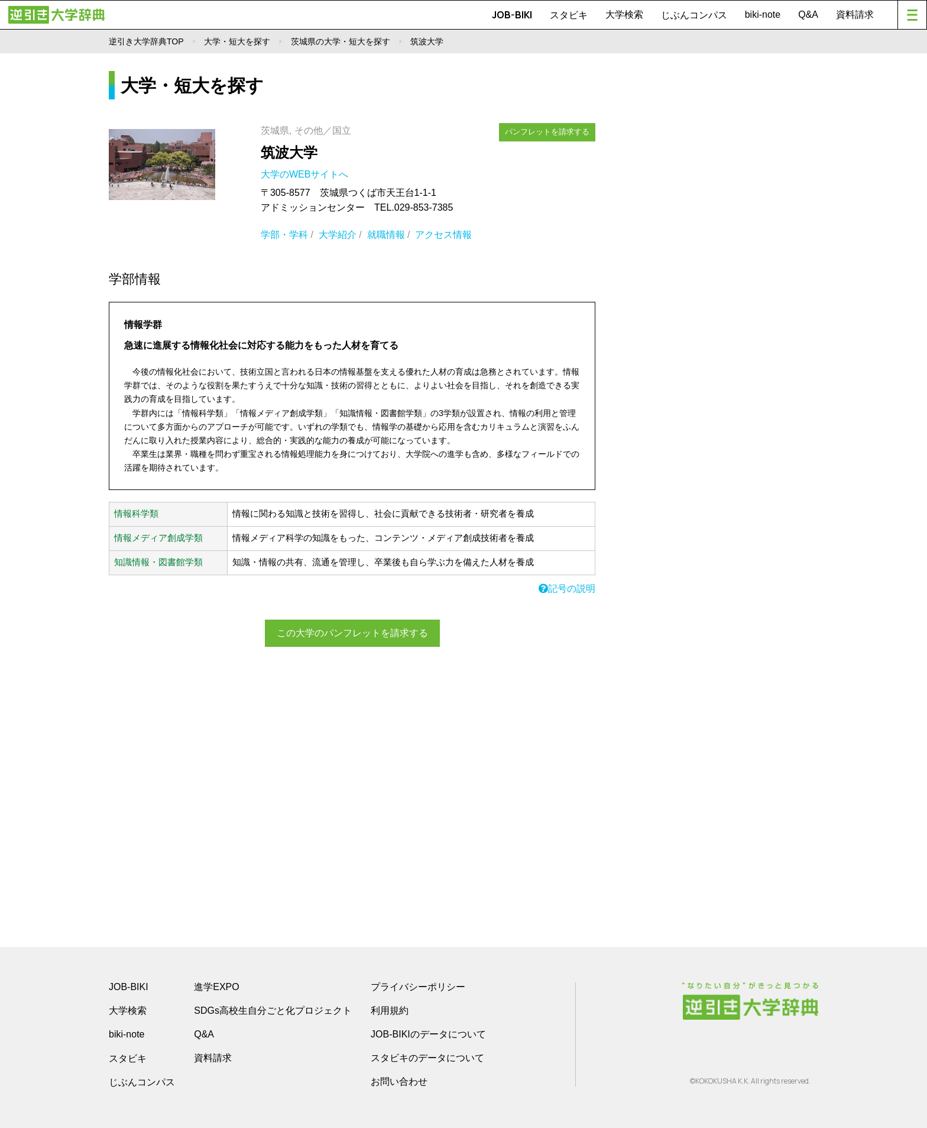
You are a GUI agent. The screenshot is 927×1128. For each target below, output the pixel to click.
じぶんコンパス (694, 14)
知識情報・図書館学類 (158, 562)
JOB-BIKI (512, 14)
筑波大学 (289, 152)
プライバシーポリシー (418, 987)
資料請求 (855, 14)
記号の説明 (567, 589)
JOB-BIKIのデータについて (428, 1034)
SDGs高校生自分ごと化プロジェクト (273, 1010)
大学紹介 (337, 235)
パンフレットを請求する (547, 131)
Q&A (808, 14)
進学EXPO (216, 987)
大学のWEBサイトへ (306, 174)
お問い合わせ (399, 1082)
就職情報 (386, 235)
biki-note (762, 14)
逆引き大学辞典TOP (146, 41)
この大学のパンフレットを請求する (352, 633)
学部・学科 (284, 235)
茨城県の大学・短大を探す (340, 41)
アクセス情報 (443, 235)
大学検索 (624, 14)
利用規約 (390, 1010)
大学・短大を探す (237, 41)
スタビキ (569, 14)
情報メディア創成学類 (158, 538)
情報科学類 (136, 513)
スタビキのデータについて (427, 1058)
